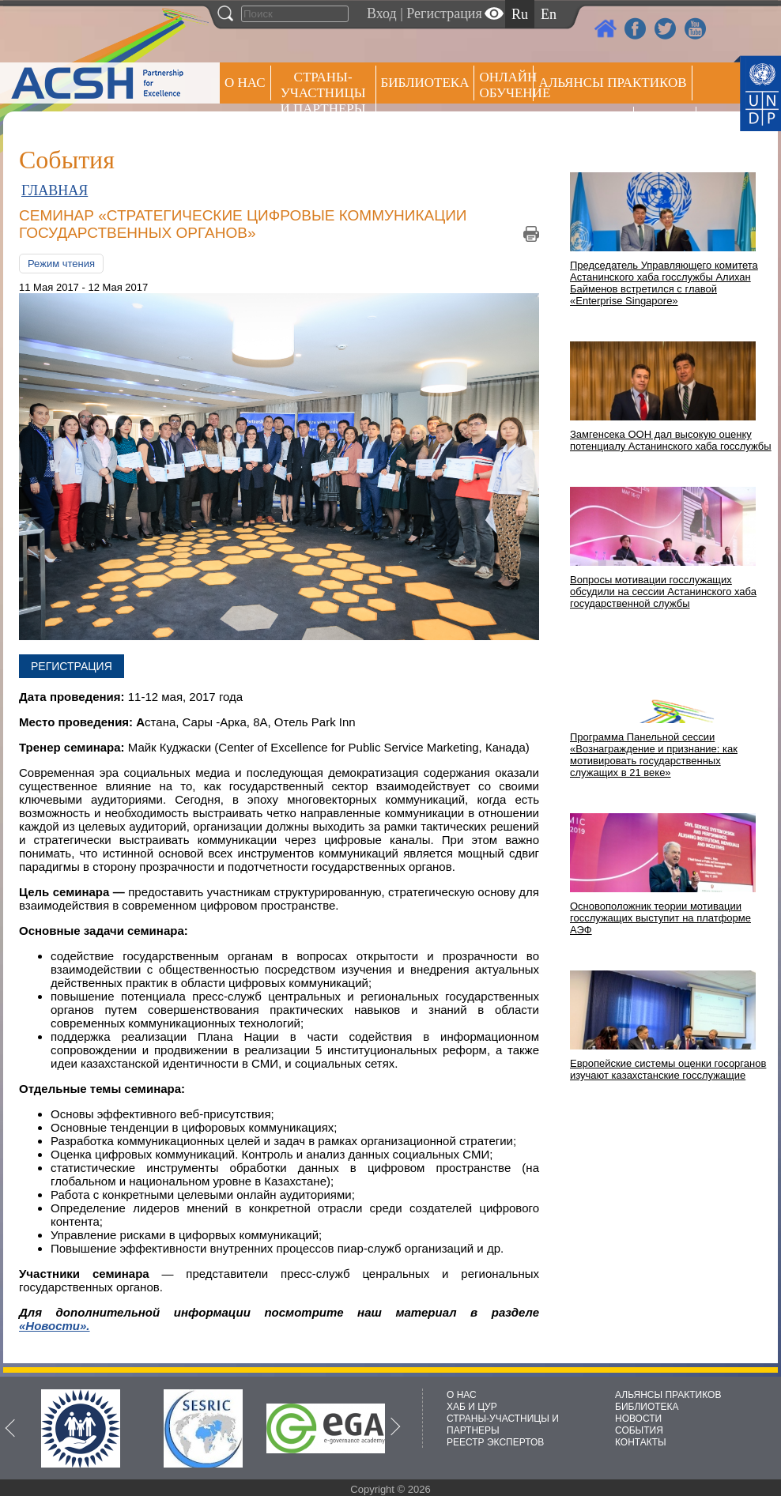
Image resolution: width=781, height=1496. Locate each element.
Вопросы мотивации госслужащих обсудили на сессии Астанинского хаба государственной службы (663, 591)
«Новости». (54, 1325)
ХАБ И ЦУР (472, 1406)
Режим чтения (61, 263)
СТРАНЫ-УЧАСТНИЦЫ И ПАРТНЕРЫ (323, 93)
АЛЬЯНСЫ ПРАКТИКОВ (668, 1394)
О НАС (245, 82)
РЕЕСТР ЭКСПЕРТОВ (667, 126)
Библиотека (425, 82)
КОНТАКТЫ (640, 1442)
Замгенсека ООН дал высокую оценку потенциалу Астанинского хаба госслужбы (671, 440)
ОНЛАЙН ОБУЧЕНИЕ (506, 85)
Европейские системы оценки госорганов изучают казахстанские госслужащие (668, 1069)
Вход (382, 13)
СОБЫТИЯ (639, 1430)
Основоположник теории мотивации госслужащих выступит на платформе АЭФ (660, 918)
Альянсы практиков (612, 82)
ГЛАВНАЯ (54, 190)
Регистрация (443, 13)
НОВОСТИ (638, 1418)
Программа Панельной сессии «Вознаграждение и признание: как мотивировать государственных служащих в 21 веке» (654, 754)
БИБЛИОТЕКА (647, 1406)
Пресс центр (583, 123)
